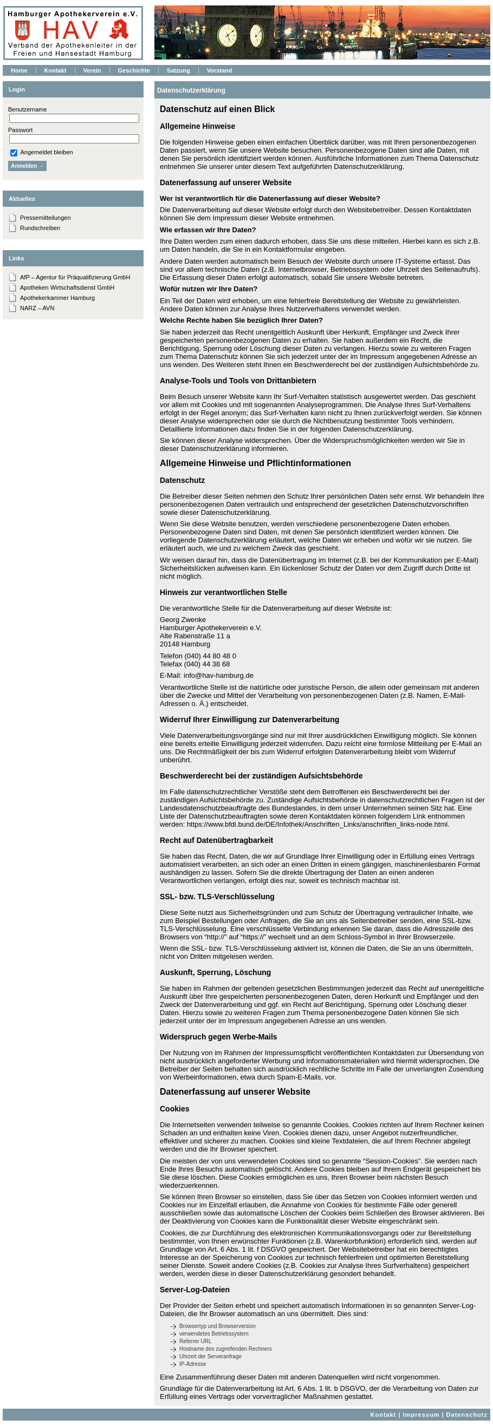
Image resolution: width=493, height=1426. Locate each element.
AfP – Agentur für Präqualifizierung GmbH (75, 277)
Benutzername (27, 109)
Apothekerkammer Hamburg (57, 298)
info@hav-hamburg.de (219, 675)
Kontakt (384, 1414)
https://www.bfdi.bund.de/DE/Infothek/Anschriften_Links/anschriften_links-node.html (317, 824)
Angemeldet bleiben (41, 152)
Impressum (421, 1414)
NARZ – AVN (37, 308)
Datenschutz (467, 1414)
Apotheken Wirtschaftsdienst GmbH (67, 287)
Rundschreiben (40, 228)
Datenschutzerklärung (191, 90)
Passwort (20, 130)
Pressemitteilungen (45, 217)
